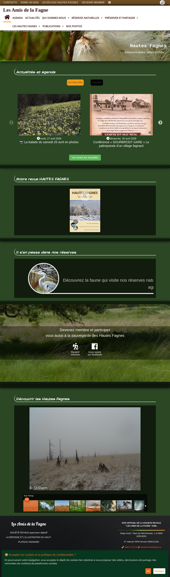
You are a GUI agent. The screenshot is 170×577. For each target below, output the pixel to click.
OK (148, 571)
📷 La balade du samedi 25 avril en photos (49, 142)
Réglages (159, 571)
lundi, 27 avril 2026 (50, 138)
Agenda (17, 18)
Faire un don (29, 2)
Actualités (32, 18)
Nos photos (74, 26)
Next (159, 121)
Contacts (10, 2)
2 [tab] (87, 152)
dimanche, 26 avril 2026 (123, 138)
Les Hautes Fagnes (26, 26)
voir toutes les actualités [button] (85, 157)
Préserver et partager (121, 18)
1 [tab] (82, 152)
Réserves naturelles (87, 18)
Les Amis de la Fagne (25, 10)
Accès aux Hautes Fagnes (60, 2)
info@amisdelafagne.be (150, 547)
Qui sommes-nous (55, 18)
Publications (53, 26)
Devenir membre (93, 2)
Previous (10, 121)
